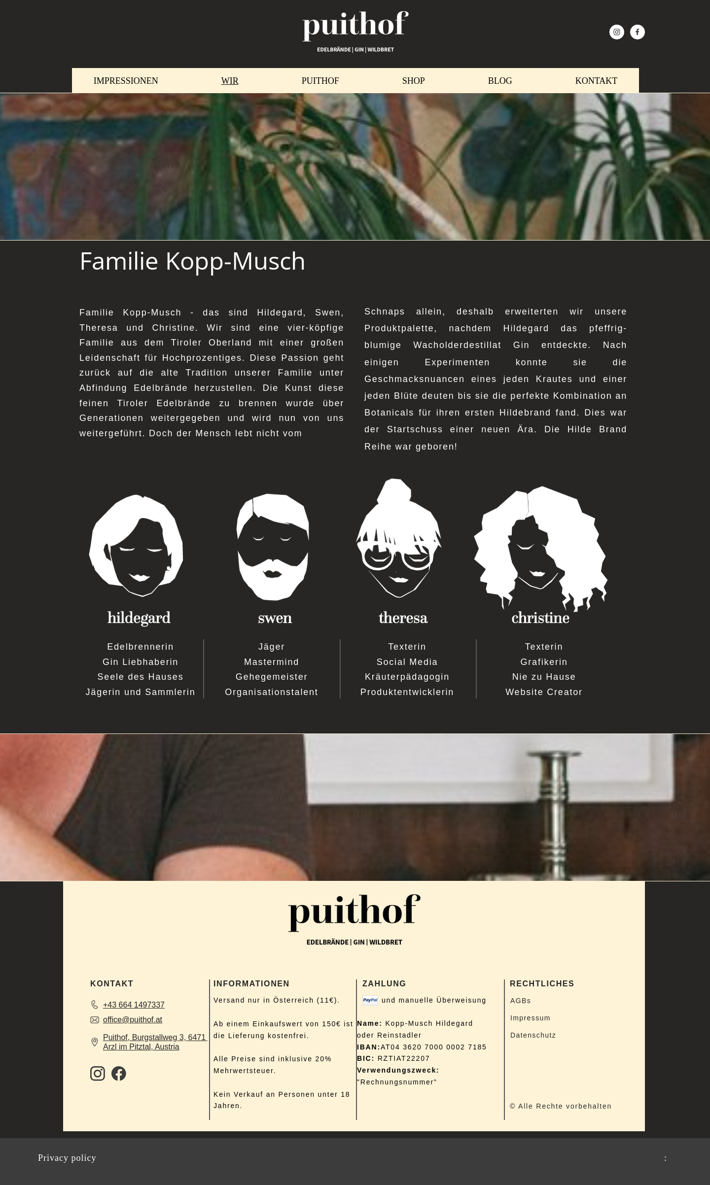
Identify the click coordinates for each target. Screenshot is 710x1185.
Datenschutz (533, 1035)
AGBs (520, 1001)
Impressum (530, 1018)
